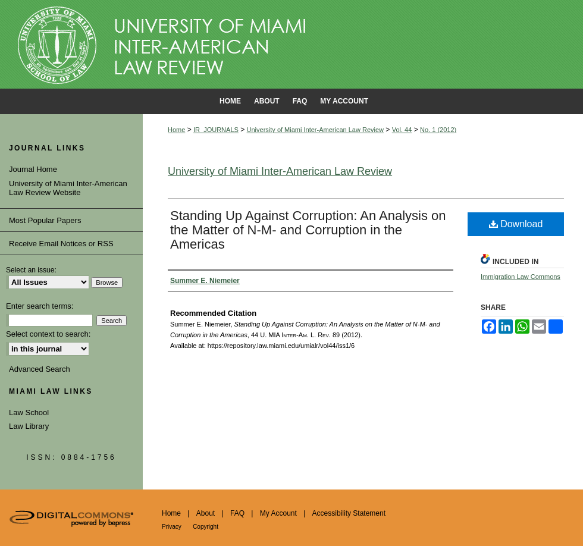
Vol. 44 (402, 129)
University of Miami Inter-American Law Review (315, 129)
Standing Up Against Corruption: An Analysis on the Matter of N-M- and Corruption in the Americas (308, 230)
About (205, 513)
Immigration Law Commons (520, 276)
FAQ (237, 513)
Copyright (205, 526)
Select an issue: (31, 270)
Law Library (29, 426)
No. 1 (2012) (438, 129)
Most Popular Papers (45, 220)
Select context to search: (48, 334)
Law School (29, 412)
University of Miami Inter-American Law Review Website (68, 188)
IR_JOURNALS (216, 129)
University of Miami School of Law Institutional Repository (291, 44)
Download (516, 224)
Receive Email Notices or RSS (61, 243)
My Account (278, 513)
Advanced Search (39, 369)
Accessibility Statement (348, 513)
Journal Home (33, 169)
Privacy (171, 526)
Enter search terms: (39, 306)
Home (176, 129)
